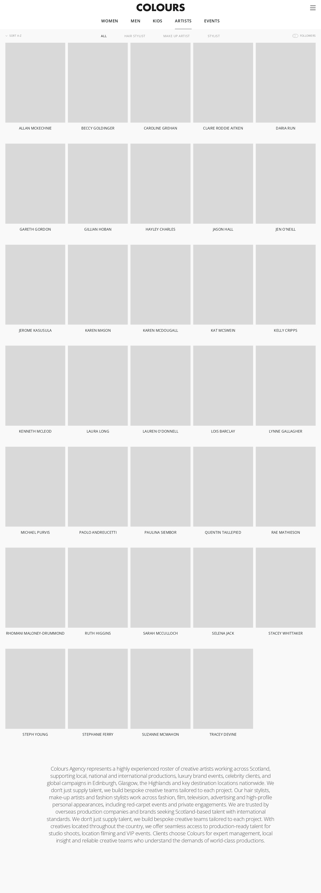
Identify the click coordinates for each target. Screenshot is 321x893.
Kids (157, 21)
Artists (183, 21)
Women (109, 21)
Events (212, 21)
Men (135, 21)
